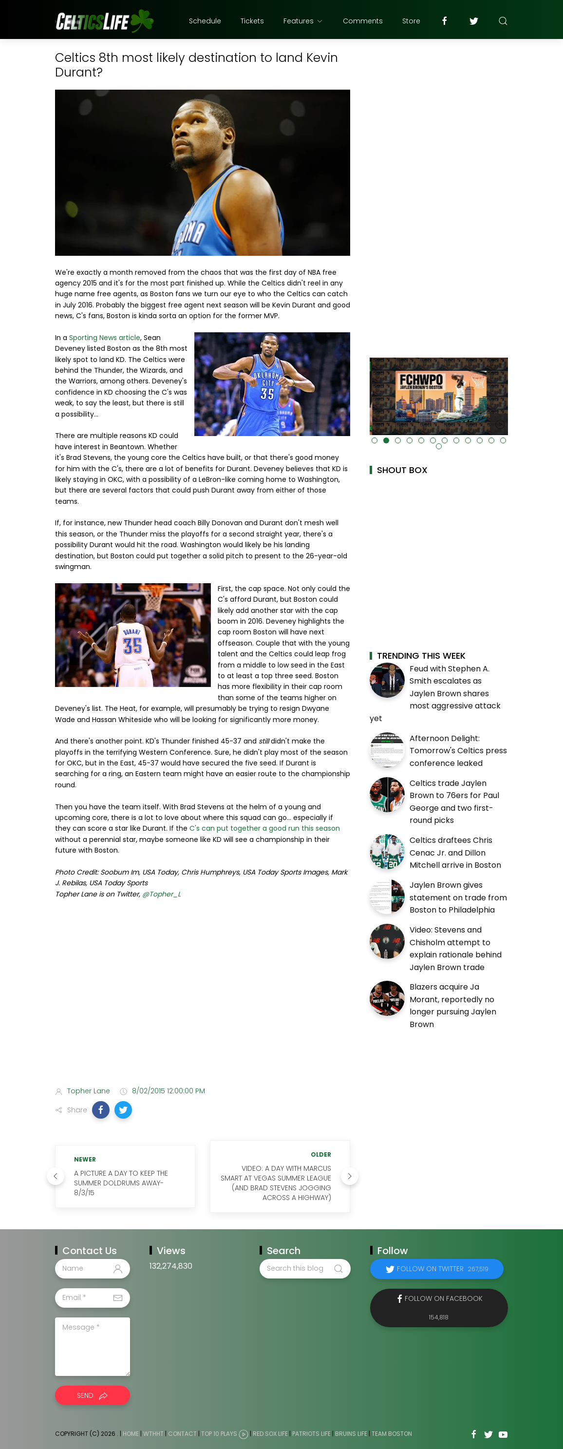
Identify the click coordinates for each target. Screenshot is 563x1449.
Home (131, 1434)
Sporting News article (104, 338)
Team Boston (392, 1434)
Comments (363, 21)
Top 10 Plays (219, 1434)
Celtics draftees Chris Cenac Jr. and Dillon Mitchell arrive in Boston (455, 853)
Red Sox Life (270, 1434)
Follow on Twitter (442, 1269)
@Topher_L (161, 894)
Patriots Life (311, 1434)
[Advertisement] (202, 1002)
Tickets (252, 21)
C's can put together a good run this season (264, 828)
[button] (101, 1110)
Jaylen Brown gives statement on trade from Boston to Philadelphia (458, 897)
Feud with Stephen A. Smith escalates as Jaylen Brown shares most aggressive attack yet (435, 693)
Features (303, 21)
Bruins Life (351, 1434)
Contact (182, 1434)
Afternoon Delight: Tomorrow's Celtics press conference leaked (458, 751)
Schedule (205, 21)
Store (411, 21)
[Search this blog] (305, 1268)
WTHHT (153, 1434)
